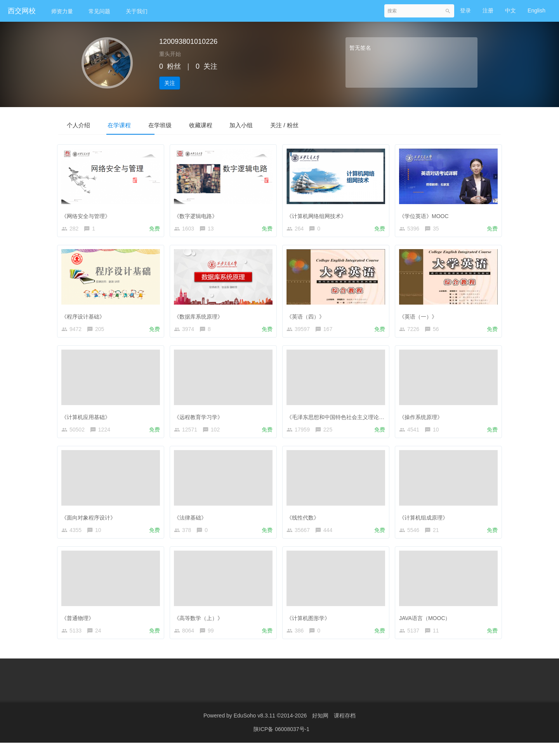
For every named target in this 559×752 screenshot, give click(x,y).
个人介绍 (82, 124)
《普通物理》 (79, 623)
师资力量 (62, 11)
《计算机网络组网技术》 (318, 215)
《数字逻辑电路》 (197, 215)
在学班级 (178, 124)
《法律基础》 (192, 521)
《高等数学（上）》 (200, 623)
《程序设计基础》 (85, 317)
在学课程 (130, 124)
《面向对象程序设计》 (90, 521)
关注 (169, 83)
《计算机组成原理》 (425, 521)
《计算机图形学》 (310, 623)
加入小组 (274, 124)
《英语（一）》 (420, 317)
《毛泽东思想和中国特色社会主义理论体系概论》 (348, 419)
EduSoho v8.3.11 (254, 725)
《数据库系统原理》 (200, 317)
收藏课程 (226, 124)
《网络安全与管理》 (87, 215)
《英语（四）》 (307, 317)
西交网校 (22, 11)
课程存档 (345, 725)
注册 (488, 10)
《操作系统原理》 (422, 419)
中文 (510, 10)
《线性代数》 (304, 521)
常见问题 (99, 11)
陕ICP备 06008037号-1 (281, 738)
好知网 (320, 725)
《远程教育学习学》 (200, 419)
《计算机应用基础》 (87, 419)
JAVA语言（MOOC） (427, 623)
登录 (465, 10)
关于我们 (137, 11)
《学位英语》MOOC (426, 215)
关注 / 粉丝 (325, 124)
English (536, 10)
